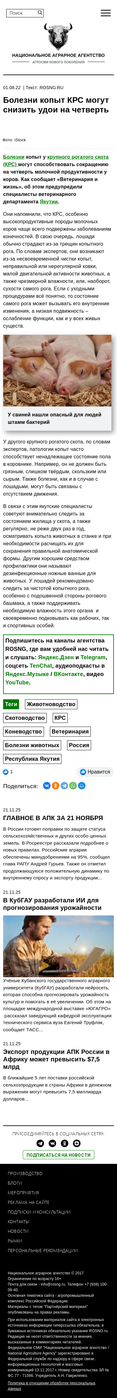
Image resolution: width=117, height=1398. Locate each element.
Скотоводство (25, 718)
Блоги (15, 1183)
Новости (18, 1231)
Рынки (15, 1241)
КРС (60, 718)
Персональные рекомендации (43, 1250)
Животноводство (51, 704)
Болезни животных (32, 745)
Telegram (92, 657)
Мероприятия (23, 1193)
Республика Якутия (32, 759)
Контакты (18, 1221)
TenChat (41, 666)
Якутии (49, 201)
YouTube (17, 682)
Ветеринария (70, 732)
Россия (79, 745)
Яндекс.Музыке (27, 674)
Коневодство (23, 732)
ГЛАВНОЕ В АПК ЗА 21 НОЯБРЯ (53, 818)
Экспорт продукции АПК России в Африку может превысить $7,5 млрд (56, 1059)
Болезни (14, 157)
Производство (25, 1173)
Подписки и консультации (39, 1212)
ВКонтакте (68, 674)
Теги (11, 704)
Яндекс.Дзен (56, 657)
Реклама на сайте (28, 1202)
